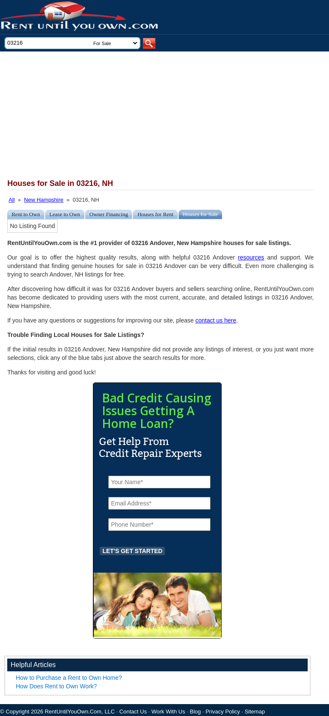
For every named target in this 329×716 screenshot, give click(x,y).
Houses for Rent (155, 214)
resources (251, 257)
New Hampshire (43, 200)
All (11, 200)
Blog (195, 711)
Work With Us (168, 711)
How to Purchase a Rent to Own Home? (69, 677)
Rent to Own (26, 214)
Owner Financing (108, 214)
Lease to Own (64, 214)
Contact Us (133, 711)
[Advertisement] (154, 115)
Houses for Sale (200, 214)
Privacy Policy (222, 711)
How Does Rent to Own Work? (56, 686)
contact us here (215, 320)
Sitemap (255, 711)
